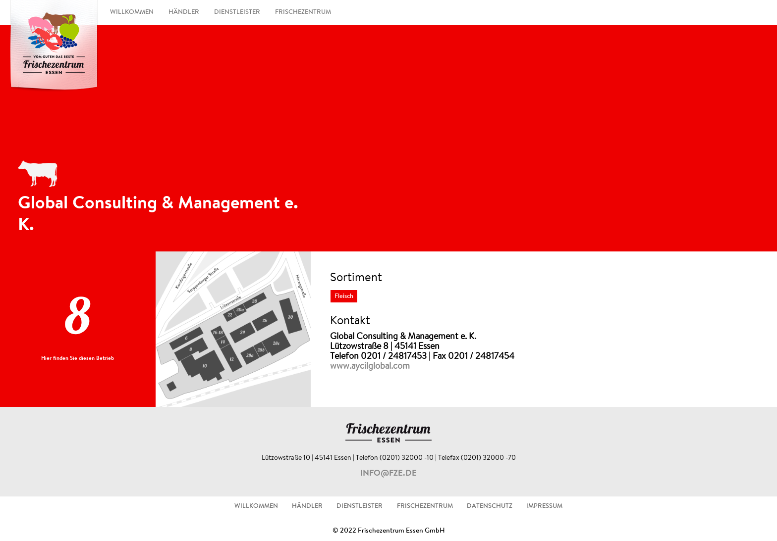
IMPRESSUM (544, 506)
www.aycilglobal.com (370, 366)
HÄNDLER (183, 12)
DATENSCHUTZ (489, 506)
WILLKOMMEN (132, 12)
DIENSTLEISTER (237, 12)
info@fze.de (388, 474)
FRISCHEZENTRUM (303, 12)
